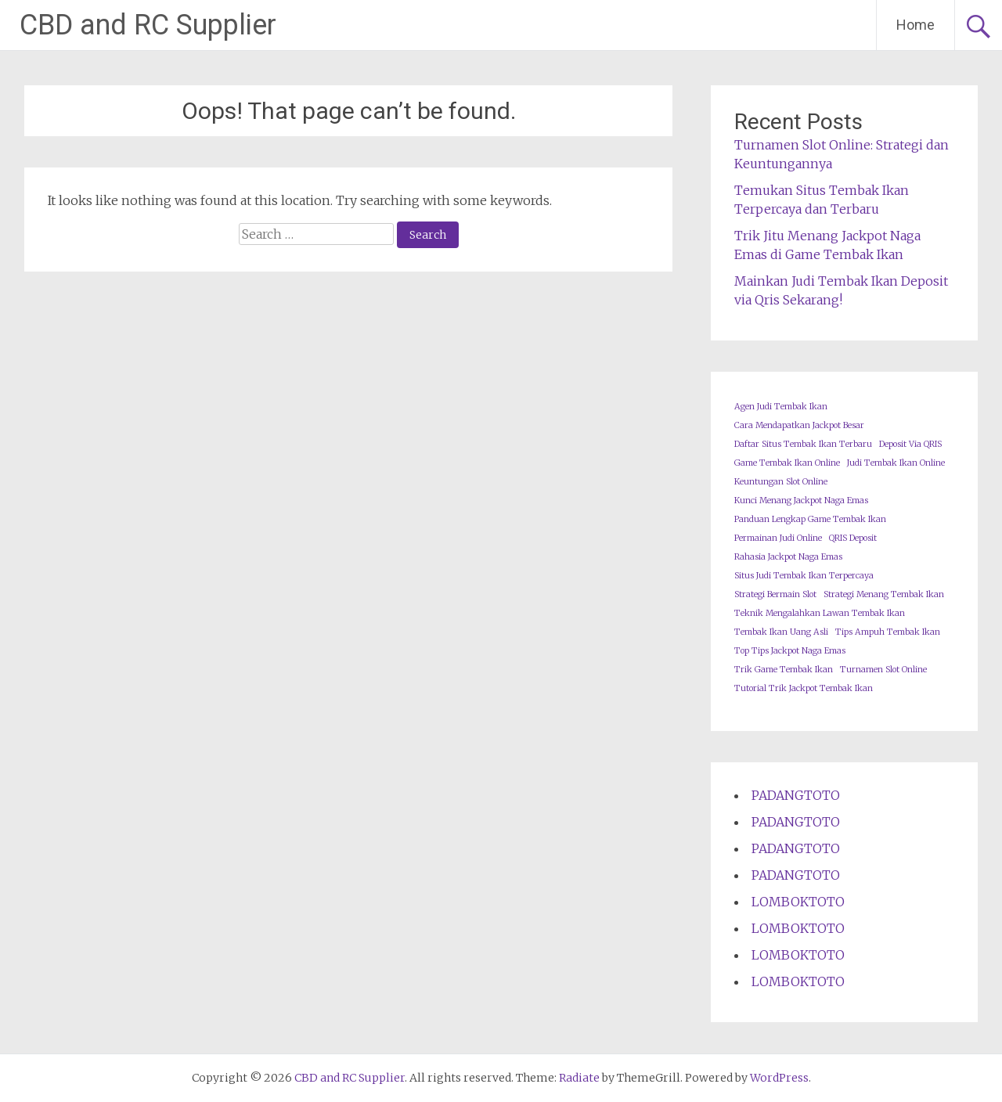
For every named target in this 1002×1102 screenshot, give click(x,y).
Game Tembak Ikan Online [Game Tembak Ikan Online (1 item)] (787, 463)
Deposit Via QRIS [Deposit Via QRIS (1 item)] (910, 444)
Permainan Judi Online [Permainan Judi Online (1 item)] (778, 538)
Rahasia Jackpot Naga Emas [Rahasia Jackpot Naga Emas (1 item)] (788, 557)
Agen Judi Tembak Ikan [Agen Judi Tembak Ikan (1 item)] (780, 407)
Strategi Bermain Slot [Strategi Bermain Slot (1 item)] (775, 594)
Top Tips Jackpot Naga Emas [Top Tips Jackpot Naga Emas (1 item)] (789, 651)
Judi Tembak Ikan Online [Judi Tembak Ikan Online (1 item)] (896, 463)
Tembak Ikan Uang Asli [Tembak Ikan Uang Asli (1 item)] (781, 632)
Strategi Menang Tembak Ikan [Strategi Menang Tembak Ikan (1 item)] (884, 594)
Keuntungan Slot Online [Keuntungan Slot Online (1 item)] (780, 482)
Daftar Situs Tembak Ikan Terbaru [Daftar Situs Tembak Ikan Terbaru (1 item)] (803, 444)
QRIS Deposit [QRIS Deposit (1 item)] (853, 538)
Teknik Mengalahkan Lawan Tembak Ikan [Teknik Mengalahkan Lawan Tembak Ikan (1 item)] (819, 613)
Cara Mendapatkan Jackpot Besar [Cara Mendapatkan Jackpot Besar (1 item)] (799, 425)
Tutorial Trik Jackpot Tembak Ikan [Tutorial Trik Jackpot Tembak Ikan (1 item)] (803, 688)
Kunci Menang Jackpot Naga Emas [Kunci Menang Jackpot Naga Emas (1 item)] (801, 500)
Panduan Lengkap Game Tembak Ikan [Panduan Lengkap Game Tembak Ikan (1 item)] (810, 519)
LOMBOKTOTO (798, 901)
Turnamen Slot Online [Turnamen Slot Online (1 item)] (883, 669)
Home (915, 24)
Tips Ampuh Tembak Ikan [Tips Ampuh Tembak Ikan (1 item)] (887, 632)
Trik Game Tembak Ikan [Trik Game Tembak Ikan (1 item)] (783, 669)
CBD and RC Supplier (148, 25)
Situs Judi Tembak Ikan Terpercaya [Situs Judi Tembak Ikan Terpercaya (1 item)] (804, 576)
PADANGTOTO (796, 795)
